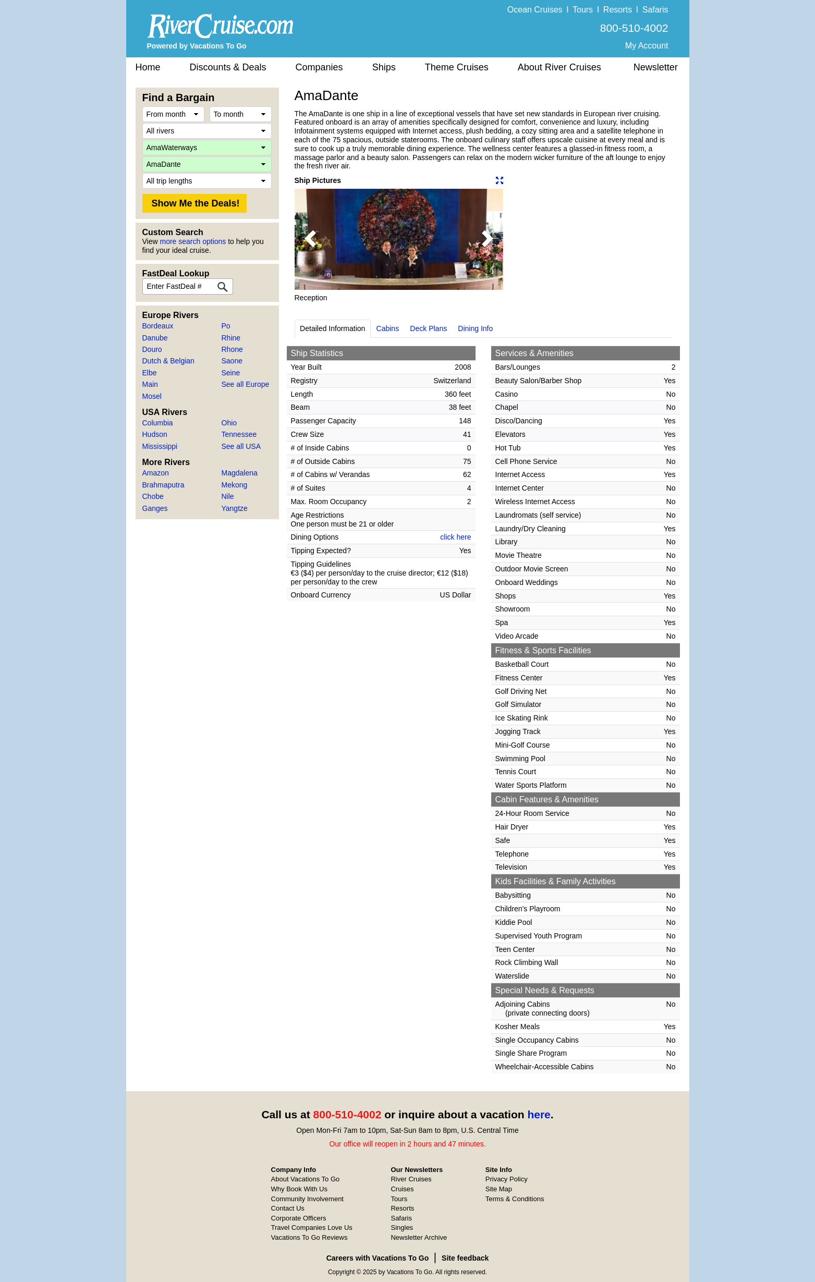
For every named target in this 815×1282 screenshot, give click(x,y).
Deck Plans (428, 328)
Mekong (235, 485)
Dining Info (475, 328)
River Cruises (411, 1179)
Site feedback (465, 1258)
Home (148, 67)
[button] (310, 239)
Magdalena (240, 473)
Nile (228, 496)
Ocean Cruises (535, 9)
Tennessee (239, 434)
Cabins (387, 328)
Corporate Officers (298, 1218)
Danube (155, 338)
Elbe (149, 373)
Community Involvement (307, 1199)
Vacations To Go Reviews (309, 1237)
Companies (319, 67)
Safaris (655, 9)
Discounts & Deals (228, 67)
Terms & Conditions (514, 1199)
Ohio (229, 423)
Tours (583, 9)
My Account (646, 45)
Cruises (402, 1189)
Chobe (153, 496)
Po (226, 326)
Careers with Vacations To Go (377, 1258)
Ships (384, 67)
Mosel (152, 396)
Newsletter (656, 67)
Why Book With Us (299, 1189)
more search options (193, 241)
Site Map (498, 1189)
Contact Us (288, 1208)
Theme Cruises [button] (457, 67)
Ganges (155, 508)
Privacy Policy (506, 1179)
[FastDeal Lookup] (222, 286)
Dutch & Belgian (168, 361)
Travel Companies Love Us (311, 1227)
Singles (402, 1227)
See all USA (241, 446)
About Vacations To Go (305, 1179)
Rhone (232, 349)
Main (150, 384)
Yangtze (235, 508)
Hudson (154, 434)
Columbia (157, 423)
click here (455, 537)
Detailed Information (332, 328)
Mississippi (160, 446)
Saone (232, 361)
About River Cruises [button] (559, 67)
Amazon (155, 473)
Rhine (231, 338)
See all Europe (246, 384)
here (538, 1114)
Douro (152, 349)
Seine (231, 373)
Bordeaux (158, 326)
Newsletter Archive (419, 1237)
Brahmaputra (163, 485)
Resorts (617, 9)
